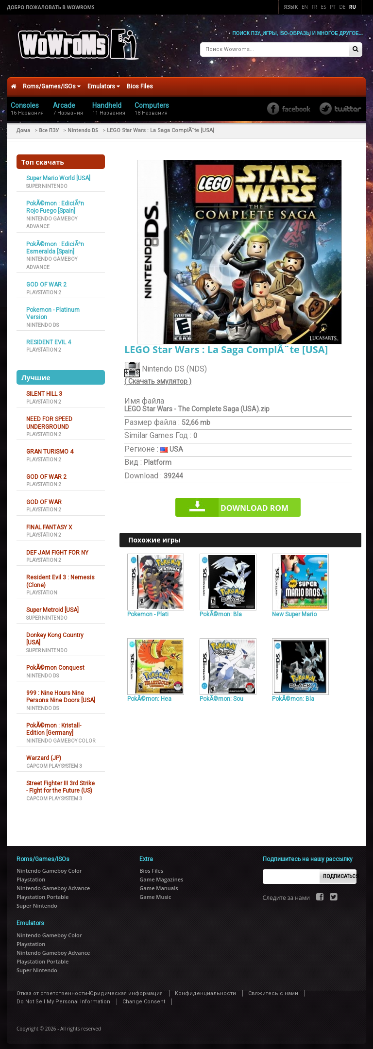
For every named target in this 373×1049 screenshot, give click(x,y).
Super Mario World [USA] (58, 174)
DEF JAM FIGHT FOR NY (57, 548)
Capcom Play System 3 (54, 761)
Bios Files (140, 82)
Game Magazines (161, 875)
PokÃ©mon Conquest (55, 663)
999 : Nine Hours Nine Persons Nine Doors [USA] (60, 693)
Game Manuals (158, 884)
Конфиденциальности (205, 989)
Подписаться (339, 872)
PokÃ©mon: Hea (149, 695)
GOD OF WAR (44, 498)
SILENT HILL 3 (44, 390)
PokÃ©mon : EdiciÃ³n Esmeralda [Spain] (55, 244)
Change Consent (143, 998)
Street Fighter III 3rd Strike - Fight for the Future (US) (60, 783)
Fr (314, 6)
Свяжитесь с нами (273, 989)
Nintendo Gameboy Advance (53, 884)
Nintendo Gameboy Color (60, 737)
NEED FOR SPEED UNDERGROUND (49, 419)
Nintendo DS (83, 126)
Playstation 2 (43, 288)
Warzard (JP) (43, 754)
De (342, 6)
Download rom (254, 504)
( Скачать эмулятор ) (157, 377)
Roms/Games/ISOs (52, 82)
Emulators (103, 82)
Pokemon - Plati (148, 610)
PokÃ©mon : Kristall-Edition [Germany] (53, 725)
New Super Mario (294, 610)
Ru (352, 6)
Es (323, 6)
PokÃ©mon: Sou (221, 695)
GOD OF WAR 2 (46, 280)
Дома (23, 126)
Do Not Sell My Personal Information (63, 998)
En (305, 6)
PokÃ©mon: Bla (221, 610)
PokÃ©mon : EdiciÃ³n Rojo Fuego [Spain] (55, 203)
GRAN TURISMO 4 (49, 447)
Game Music (155, 893)
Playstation (41, 589)
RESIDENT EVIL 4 (48, 338)
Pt (333, 6)
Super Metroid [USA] (52, 606)
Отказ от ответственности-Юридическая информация (90, 989)
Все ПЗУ (49, 126)
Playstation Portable (42, 893)
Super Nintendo (47, 182)
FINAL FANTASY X (49, 523)
